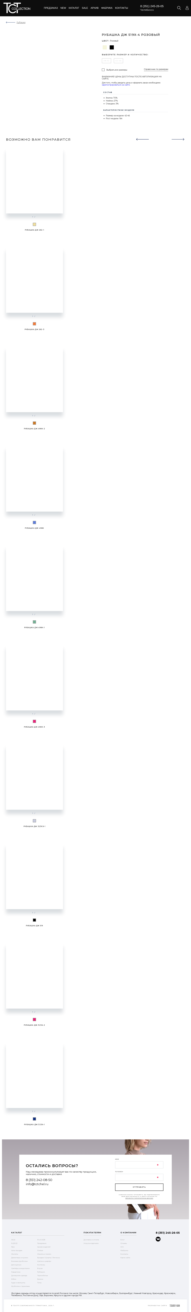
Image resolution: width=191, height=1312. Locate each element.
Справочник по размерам (156, 69)
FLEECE (14, 1243)
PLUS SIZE (41, 1240)
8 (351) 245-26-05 (152, 6)
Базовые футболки (19, 1261)
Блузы (40, 1268)
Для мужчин (16, 1265)
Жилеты (14, 1254)
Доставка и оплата (91, 1240)
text (17, 8)
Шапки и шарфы (44, 1261)
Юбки (13, 1279)
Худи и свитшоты (18, 1283)
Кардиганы (15, 1272)
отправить (139, 1187)
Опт (122, 1247)
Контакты (121, 8)
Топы (39, 1283)
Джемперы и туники (19, 1258)
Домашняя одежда (19, 1275)
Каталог (74, 8)
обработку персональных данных (139, 1198)
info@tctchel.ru (37, 1184)
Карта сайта (125, 1258)
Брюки (40, 1279)
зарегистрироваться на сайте (116, 84)
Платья (40, 1250)
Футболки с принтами (20, 1286)
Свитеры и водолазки (20, 1268)
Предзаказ (51, 8)
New (63, 8)
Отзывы (123, 1243)
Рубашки (41, 1272)
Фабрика (106, 8)
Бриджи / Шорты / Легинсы (48, 1258)
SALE (13, 1240)
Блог (122, 1240)
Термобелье (42, 1275)
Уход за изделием (91, 1243)
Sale (85, 8)
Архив (95, 8)
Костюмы (41, 1265)
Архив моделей (43, 1247)
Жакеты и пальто (44, 1254)
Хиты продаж (16, 1250)
